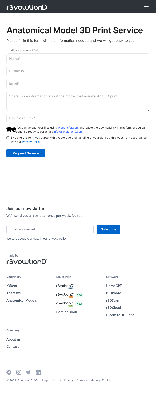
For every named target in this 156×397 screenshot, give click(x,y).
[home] (27, 6)
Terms (56, 380)
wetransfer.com (68, 127)
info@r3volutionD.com (68, 131)
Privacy (69, 380)
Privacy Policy (31, 141)
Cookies (82, 380)
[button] (145, 6)
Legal (45, 380)
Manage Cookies (101, 380)
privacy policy (57, 238)
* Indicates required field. (23, 50)
